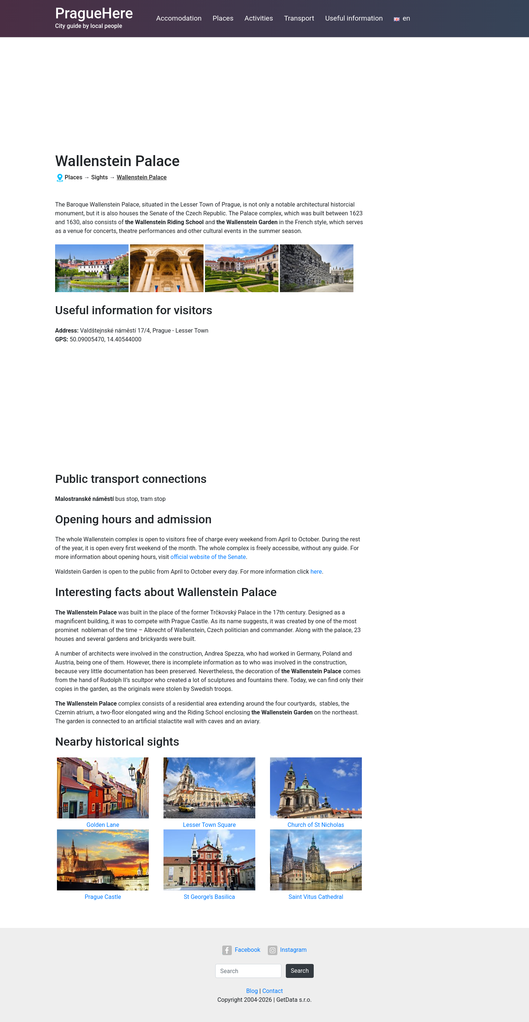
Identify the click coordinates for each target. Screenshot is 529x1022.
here (316, 571)
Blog (252, 990)
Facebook (241, 949)
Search (300, 970)
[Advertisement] (264, 92)
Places (223, 18)
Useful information (354, 18)
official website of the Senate (208, 556)
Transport (299, 18)
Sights (99, 177)
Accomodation (179, 18)
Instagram (287, 949)
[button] (92, 268)
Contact (272, 990)
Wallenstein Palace (142, 177)
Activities (259, 18)
